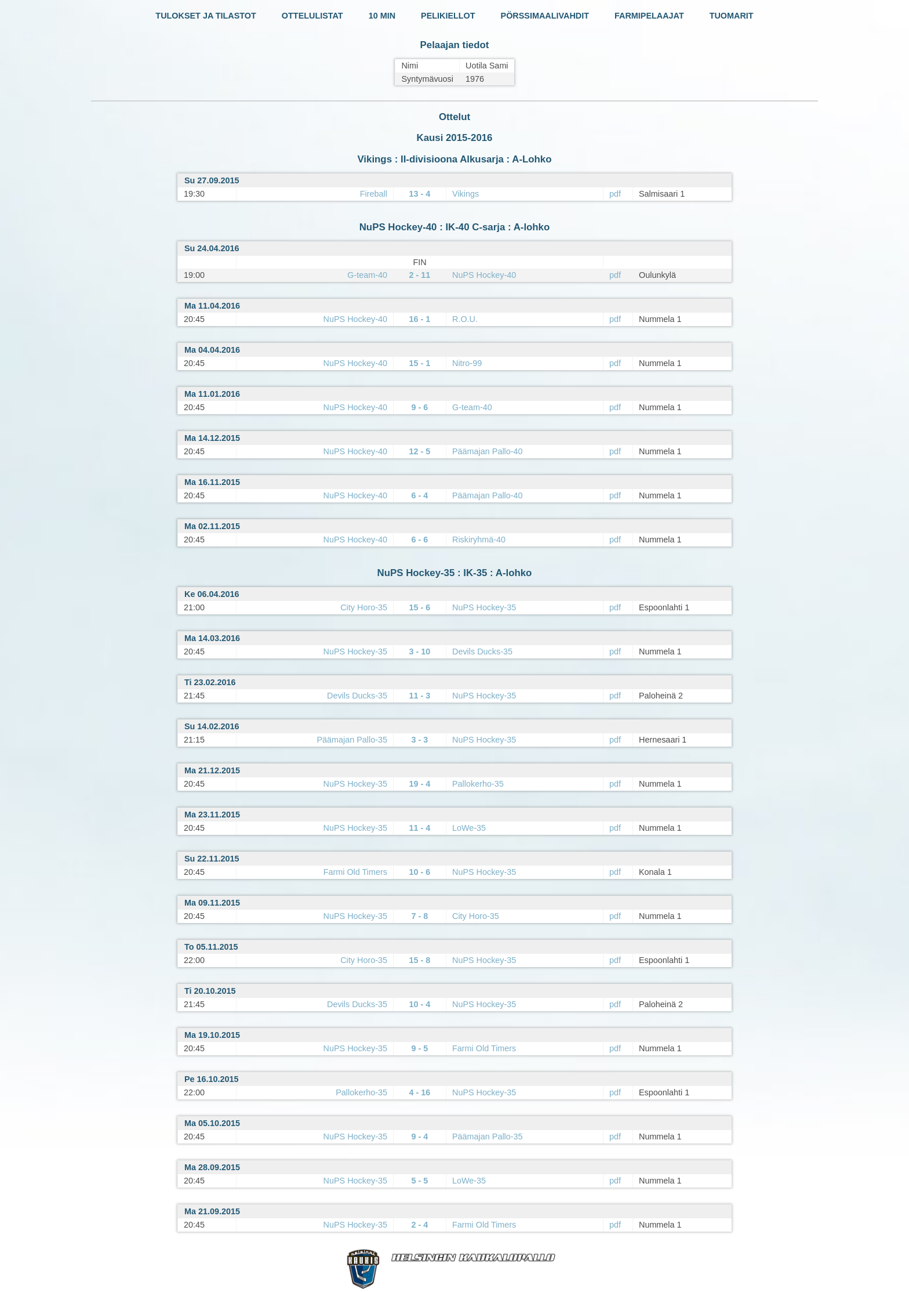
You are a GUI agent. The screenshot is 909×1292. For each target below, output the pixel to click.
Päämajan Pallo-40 (487, 451)
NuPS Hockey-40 (484, 275)
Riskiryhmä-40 (479, 539)
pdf (615, 193)
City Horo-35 (363, 607)
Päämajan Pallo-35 (352, 739)
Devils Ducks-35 (482, 651)
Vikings (465, 193)
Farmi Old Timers (355, 872)
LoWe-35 (469, 828)
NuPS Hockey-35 (484, 607)
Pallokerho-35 (478, 783)
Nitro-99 (467, 363)
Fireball (373, 193)
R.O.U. (465, 319)
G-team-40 (367, 275)
